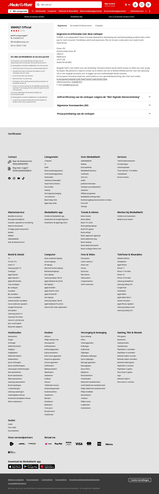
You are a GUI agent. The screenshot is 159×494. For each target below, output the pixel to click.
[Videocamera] (85, 278)
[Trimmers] (84, 398)
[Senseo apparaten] (51, 362)
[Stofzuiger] (12, 343)
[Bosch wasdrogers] (14, 385)
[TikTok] (24, 178)
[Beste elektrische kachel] (89, 245)
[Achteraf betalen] (109, 444)
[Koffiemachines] (50, 346)
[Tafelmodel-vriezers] (51, 385)
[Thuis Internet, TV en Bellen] (127, 170)
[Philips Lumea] (86, 401)
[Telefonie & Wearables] (52, 180)
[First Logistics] (11, 452)
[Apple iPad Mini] (49, 287)
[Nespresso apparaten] (52, 359)
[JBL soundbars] (13, 294)
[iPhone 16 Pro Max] (124, 278)
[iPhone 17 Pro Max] (124, 271)
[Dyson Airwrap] (86, 336)
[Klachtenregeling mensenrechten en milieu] (96, 200)
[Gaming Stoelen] (123, 343)
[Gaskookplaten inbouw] (16, 395)
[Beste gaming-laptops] (89, 226)
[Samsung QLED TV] (14, 268)
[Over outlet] (12, 427)
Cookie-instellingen (140, 480)
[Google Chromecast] (15, 307)
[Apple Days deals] (50, 203)
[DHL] (22, 444)
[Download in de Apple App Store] (55, 222)
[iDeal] (48, 444)
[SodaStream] (48, 414)
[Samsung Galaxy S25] (125, 284)
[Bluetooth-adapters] (15, 327)
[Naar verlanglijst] (142, 4)
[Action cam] (85, 265)
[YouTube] (19, 178)
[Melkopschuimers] (50, 369)
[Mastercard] (89, 444)
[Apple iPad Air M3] (50, 294)
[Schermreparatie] (123, 167)
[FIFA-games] (121, 336)
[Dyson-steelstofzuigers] (16, 366)
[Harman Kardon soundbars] (17, 301)
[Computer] (48, 161)
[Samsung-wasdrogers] (16, 392)
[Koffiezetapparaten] (51, 349)
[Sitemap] (84, 206)
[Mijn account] (135, 4)
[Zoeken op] (38, 4)
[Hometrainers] (86, 408)
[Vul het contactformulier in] (22, 170)
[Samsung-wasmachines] (16, 382)
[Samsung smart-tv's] (15, 314)
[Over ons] (84, 177)
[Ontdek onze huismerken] (126, 216)
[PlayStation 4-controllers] (126, 353)
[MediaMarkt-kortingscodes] (90, 197)
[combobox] (70, 4)
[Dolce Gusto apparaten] (52, 356)
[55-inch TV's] (12, 261)
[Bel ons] (17, 38)
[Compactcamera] (87, 281)
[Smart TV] (11, 265)
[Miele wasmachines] (15, 379)
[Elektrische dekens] (14, 356)
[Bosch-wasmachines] (15, 375)
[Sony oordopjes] (13, 284)
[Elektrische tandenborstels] (90, 382)
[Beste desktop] (86, 242)
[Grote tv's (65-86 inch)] (16, 320)
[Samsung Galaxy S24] (125, 310)
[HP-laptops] (48, 265)
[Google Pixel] (121, 287)
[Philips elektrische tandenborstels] (93, 388)
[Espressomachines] (51, 353)
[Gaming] (47, 190)
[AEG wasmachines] (14, 372)
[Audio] (46, 167)
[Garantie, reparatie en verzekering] (20, 222)
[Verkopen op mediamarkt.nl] (91, 187)
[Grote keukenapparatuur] (53, 174)
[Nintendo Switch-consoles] (126, 356)
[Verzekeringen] (122, 164)
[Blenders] (47, 398)
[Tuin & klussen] (49, 197)
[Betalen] (11, 232)
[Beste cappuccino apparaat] (91, 235)
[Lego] (119, 375)
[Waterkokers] (49, 372)
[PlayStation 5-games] (124, 369)
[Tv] (45, 164)
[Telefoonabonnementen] (126, 161)
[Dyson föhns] (85, 369)
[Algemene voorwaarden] (16, 480)
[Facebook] (10, 178)
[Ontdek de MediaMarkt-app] (54, 216)
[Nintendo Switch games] (125, 362)
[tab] (62, 25)
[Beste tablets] (86, 219)
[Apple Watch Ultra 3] (124, 297)
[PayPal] (58, 444)
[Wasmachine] (12, 336)
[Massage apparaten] (88, 362)
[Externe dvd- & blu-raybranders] (55, 307)
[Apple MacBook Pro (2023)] (53, 304)
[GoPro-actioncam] (87, 284)
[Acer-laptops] (49, 297)
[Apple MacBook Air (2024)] (53, 281)
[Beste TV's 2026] (87, 222)
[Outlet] (83, 180)
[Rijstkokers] (48, 405)
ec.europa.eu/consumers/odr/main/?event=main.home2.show (82, 79)
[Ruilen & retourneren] (15, 226)
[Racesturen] (121, 339)
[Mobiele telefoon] (123, 258)
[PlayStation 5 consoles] (125, 366)
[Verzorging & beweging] (52, 193)
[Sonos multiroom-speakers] (17, 304)
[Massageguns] (86, 366)
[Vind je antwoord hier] (20, 163)
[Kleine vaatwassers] (15, 401)
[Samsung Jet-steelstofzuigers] (18, 369)
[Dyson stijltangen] (87, 359)
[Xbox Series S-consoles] (125, 382)
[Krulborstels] (85, 349)
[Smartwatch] (121, 291)
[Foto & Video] (48, 187)
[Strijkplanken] (13, 353)
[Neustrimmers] (86, 395)
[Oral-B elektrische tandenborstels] (93, 385)
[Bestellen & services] (15, 216)
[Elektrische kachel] (14, 346)
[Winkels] (83, 164)
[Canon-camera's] (87, 261)
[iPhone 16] (121, 274)
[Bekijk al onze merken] (125, 219)
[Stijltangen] (85, 353)
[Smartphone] (121, 261)
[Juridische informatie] (88, 184)
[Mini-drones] (85, 274)
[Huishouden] (48, 177)
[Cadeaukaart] (122, 174)
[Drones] (83, 268)
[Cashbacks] (85, 174)
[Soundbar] (11, 291)
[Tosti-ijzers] (48, 408)
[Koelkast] (47, 379)
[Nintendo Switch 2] (123, 379)
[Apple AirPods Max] (14, 281)
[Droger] (10, 339)
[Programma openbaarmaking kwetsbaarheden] (84, 480)
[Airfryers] (47, 336)
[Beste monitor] (86, 216)
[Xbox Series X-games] (125, 372)
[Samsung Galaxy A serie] (126, 307)
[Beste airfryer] (86, 232)
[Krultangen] (85, 346)
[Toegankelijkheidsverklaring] (17, 483)
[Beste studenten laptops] (53, 258)
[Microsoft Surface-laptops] (53, 268)
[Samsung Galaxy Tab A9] (53, 301)
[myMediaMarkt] (86, 161)
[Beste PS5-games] (87, 229)
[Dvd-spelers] (12, 310)
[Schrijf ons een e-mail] (20, 41)
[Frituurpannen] (49, 343)
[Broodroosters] (49, 411)
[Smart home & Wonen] (52, 184)
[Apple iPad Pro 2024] (51, 291)
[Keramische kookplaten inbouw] (19, 398)
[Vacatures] (84, 190)
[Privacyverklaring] (61, 480)
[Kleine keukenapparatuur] (53, 170)
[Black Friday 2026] (50, 200)
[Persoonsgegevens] (32, 480)
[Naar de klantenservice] (16, 242)
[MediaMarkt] (20, 4)
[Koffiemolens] (49, 366)
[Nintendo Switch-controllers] (127, 359)
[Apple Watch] (121, 294)
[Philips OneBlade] (87, 392)
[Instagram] (15, 178)
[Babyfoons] (85, 372)
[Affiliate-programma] (88, 193)
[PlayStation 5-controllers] (126, 349)
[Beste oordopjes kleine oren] (91, 249)
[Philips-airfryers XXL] (51, 339)
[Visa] (79, 444)
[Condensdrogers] (14, 388)
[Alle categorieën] (18, 11)
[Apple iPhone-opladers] (125, 304)
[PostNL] (11, 444)
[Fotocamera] (85, 258)
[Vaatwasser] (48, 375)
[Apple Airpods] (13, 274)
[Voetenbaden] (86, 379)
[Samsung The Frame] (15, 317)
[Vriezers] (47, 382)
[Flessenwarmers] (87, 375)
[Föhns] (83, 339)
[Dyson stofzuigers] (14, 362)
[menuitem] (33, 11)
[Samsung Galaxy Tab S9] (53, 278)
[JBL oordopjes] (13, 287)
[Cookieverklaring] (47, 480)
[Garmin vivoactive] (123, 301)
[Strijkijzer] (11, 349)
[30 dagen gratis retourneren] (18, 229)
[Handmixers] (48, 401)
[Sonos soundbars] (14, 297)
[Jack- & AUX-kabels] (14, 323)
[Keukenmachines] (50, 392)
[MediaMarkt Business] (88, 170)
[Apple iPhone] (122, 265)
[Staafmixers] (48, 395)
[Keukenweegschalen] (51, 388)
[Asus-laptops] (49, 274)
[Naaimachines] (13, 359)
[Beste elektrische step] (89, 239)
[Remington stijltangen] (89, 356)
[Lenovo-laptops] (50, 261)
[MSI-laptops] (48, 284)
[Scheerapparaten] (87, 343)
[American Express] (99, 444)
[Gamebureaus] (122, 346)
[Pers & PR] (84, 203)
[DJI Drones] (84, 271)
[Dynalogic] (32, 444)
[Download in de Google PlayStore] (56, 219)
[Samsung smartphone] (125, 281)
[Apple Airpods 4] (13, 278)
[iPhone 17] (121, 268)
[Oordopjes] (12, 271)
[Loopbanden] (85, 405)
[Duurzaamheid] (86, 167)
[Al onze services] (123, 177)
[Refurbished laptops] (51, 271)
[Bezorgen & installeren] (16, 219)
